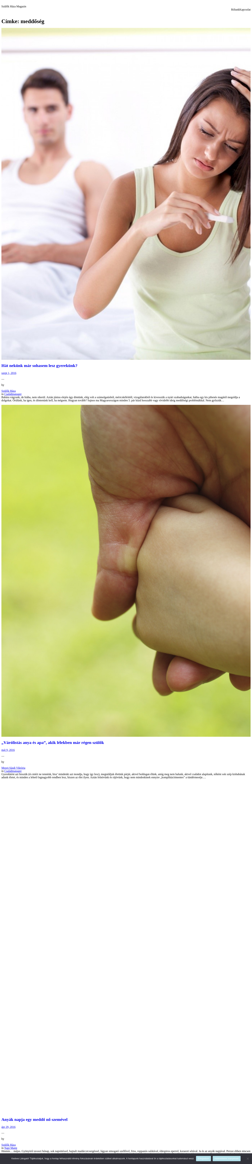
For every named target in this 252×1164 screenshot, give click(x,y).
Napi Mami (10, 1147)
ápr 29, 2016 (8, 1126)
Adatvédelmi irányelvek (226, 1158)
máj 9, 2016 (8, 749)
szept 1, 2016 (8, 373)
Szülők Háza (8, 390)
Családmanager (13, 394)
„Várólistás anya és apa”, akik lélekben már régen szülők (52, 742)
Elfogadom (203, 1158)
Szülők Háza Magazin (13, 6)
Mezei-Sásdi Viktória (13, 767)
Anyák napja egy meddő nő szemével (34, 1119)
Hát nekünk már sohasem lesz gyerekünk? (39, 365)
